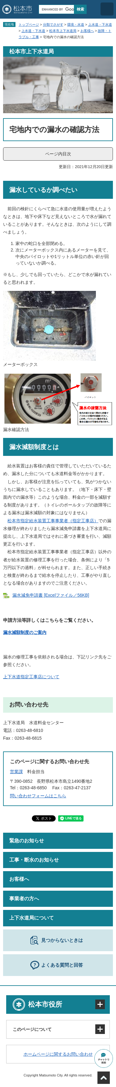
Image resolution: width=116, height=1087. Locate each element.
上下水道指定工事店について (31, 676)
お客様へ (87, 31)
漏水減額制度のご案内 (24, 632)
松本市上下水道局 (62, 31)
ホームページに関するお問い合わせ (58, 1054)
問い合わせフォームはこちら (38, 795)
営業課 (16, 771)
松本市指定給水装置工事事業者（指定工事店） (52, 520)
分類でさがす (53, 24)
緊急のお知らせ (26, 840)
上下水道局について (31, 917)
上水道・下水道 (100, 24)
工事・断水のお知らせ (34, 859)
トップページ (29, 24)
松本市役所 (45, 1004)
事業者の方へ (24, 898)
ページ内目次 (58, 153)
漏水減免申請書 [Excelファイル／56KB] (50, 595)
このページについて (32, 1029)
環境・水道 (75, 24)
